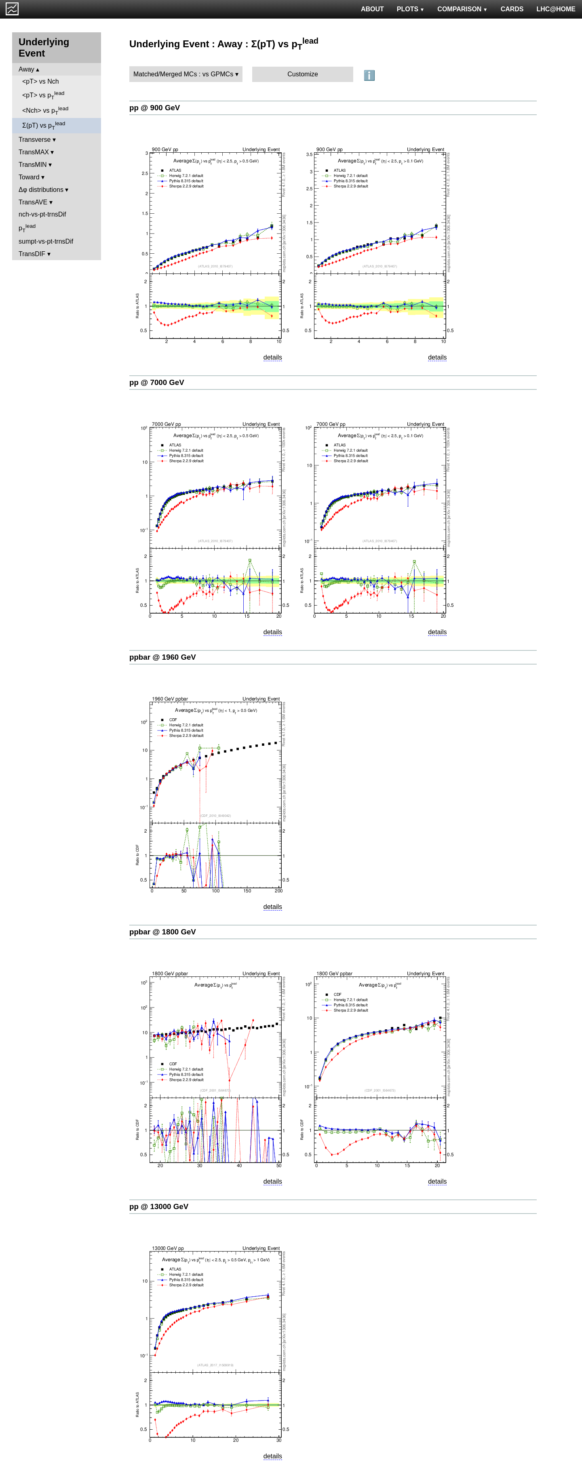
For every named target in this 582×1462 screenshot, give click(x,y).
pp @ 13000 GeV (158, 1206)
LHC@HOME (556, 9)
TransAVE (33, 202)
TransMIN (33, 164)
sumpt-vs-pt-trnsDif (46, 241)
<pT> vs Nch (40, 81)
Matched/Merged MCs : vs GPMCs (183, 74)
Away (26, 69)
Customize (302, 74)
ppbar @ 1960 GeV (162, 657)
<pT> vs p (43, 95)
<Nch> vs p (45, 110)
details (273, 357)
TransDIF (32, 253)
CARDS (512, 9)
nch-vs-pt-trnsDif (42, 214)
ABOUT (372, 9)
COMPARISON (462, 9)
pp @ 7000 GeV (156, 382)
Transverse (35, 139)
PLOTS (411, 9)
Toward (29, 177)
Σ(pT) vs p (43, 125)
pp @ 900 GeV (154, 107)
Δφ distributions (41, 189)
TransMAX (34, 152)
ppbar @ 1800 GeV (162, 932)
